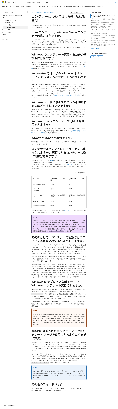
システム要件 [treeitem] (8, 25)
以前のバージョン (14, 404)
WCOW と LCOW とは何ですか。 (99, 33)
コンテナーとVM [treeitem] (9, 22)
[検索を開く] (108, 2)
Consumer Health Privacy (48, 404)
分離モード (68, 164)
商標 (65, 404)
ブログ (23, 404)
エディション (68, 210)
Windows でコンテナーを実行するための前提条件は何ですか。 (103, 19)
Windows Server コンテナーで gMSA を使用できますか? (103, 30)
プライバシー (35, 404)
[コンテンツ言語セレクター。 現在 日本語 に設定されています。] (5, 400)
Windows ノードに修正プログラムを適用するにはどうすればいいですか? (103, 26)
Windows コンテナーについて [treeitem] (12, 20)
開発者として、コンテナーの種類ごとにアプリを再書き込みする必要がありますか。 (103, 41)
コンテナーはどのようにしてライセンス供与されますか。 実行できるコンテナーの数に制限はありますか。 (103, 37)
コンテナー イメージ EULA (56, 231)
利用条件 (60, 404)
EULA (51, 160)
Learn (32, 12)
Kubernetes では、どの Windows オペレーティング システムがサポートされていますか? (103, 23)
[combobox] (15, 12)
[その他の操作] (85, 12)
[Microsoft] (3, 2)
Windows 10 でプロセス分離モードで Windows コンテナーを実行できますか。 (103, 45)
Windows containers (49, 12)
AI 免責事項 (5, 404)
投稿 (29, 404)
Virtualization (39, 12)
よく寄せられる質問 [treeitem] (10, 27)
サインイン (113, 2)
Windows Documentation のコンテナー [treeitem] (13, 15)
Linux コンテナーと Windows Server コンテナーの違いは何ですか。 (103, 16)
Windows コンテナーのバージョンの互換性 (66, 95)
